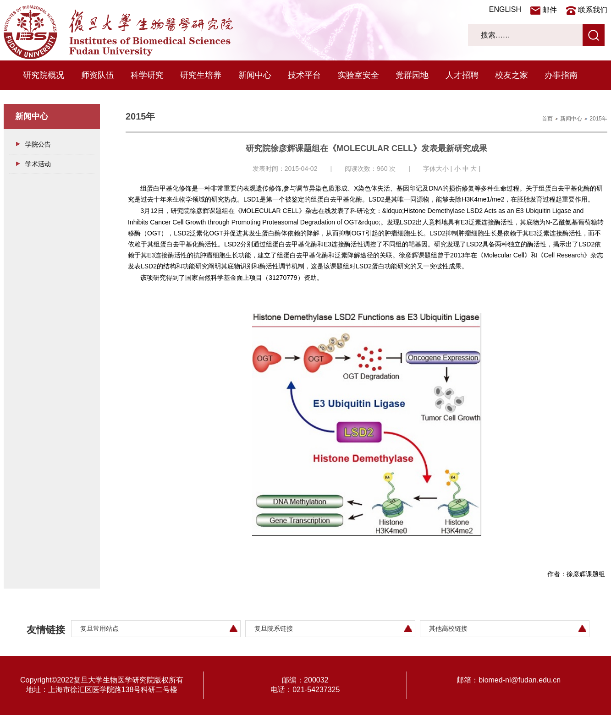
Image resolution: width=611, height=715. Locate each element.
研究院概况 (43, 75)
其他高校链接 (448, 628)
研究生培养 (200, 75)
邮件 (549, 10)
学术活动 (38, 164)
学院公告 (38, 144)
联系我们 (592, 10)
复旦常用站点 (99, 628)
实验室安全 (358, 75)
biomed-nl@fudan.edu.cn (520, 680)
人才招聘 (462, 75)
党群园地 (412, 75)
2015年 (598, 118)
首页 (547, 118)
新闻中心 (254, 75)
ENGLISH (505, 9)
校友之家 (511, 75)
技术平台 (304, 75)
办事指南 (561, 75)
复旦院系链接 (273, 628)
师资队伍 (97, 75)
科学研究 (147, 75)
